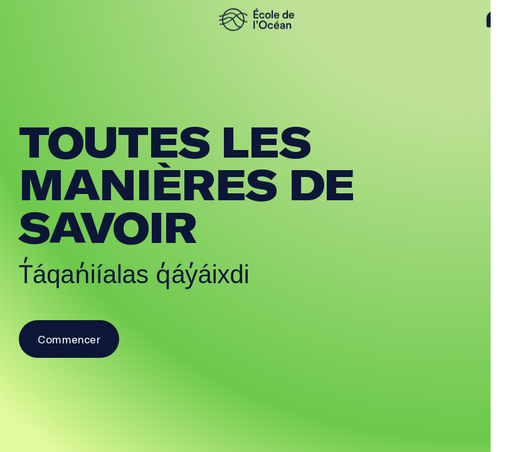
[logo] (256, 19)
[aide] (495, 19)
